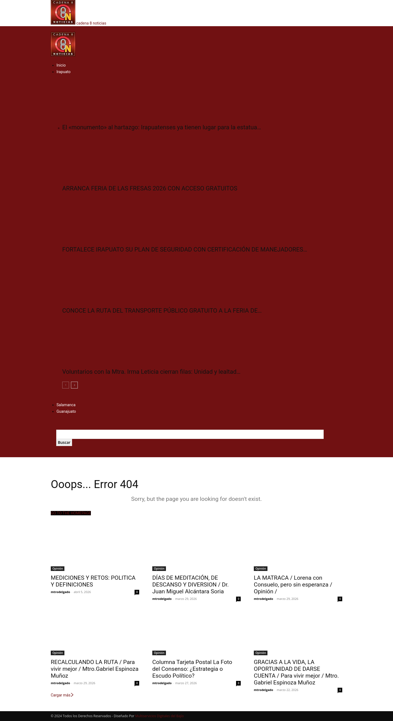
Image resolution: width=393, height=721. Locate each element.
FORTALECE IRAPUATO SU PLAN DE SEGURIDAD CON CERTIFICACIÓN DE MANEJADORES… (184, 249)
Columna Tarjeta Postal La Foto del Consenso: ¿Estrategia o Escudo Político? (192, 669)
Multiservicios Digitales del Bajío (159, 716)
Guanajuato (66, 411)
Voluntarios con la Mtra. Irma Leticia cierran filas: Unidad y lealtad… (151, 371)
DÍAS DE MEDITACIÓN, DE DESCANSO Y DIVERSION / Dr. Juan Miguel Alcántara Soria (190, 585)
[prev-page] (65, 385)
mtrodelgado (60, 592)
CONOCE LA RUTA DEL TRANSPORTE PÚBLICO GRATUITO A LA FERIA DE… (162, 310)
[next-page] (74, 385)
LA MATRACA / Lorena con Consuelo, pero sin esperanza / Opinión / (293, 585)
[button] (52, 29)
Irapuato (63, 72)
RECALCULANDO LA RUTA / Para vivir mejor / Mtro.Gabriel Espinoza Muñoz (94, 669)
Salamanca (66, 405)
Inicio (61, 65)
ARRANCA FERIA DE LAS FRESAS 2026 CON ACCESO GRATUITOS (149, 188)
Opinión (57, 568)
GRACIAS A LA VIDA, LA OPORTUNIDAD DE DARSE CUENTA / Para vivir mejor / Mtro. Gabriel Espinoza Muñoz (296, 672)
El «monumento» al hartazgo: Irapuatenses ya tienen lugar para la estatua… (161, 127)
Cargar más (62, 695)
